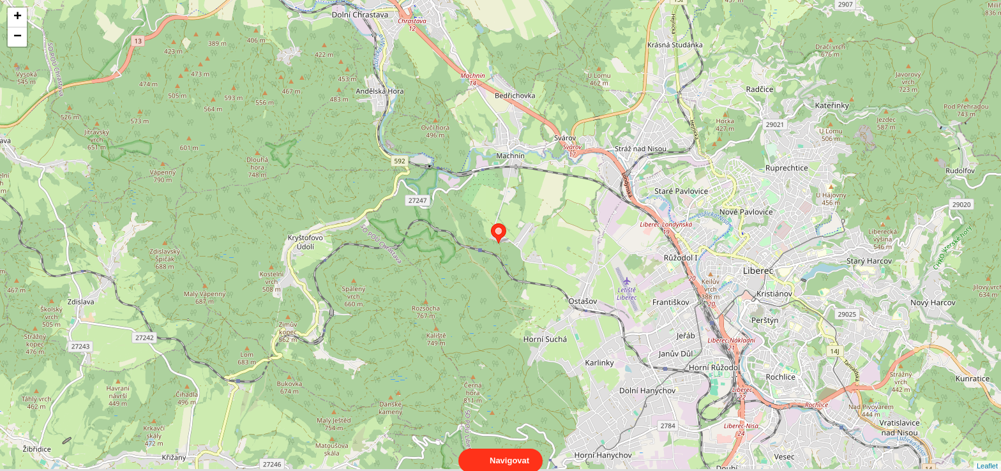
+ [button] (17, 17)
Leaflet (987, 454)
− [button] (17, 37)
